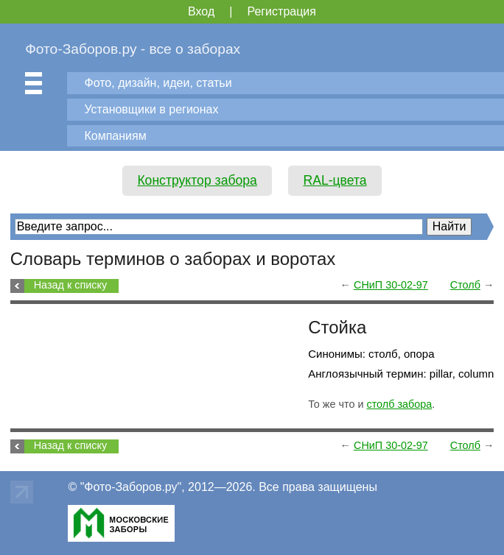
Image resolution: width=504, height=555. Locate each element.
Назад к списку (70, 285)
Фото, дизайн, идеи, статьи (157, 83)
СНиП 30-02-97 (391, 285)
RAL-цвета (334, 180)
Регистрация (281, 11)
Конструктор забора (197, 180)
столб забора (399, 404)
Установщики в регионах (151, 109)
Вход (201, 11)
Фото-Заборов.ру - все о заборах (132, 49)
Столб (465, 285)
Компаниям (115, 136)
